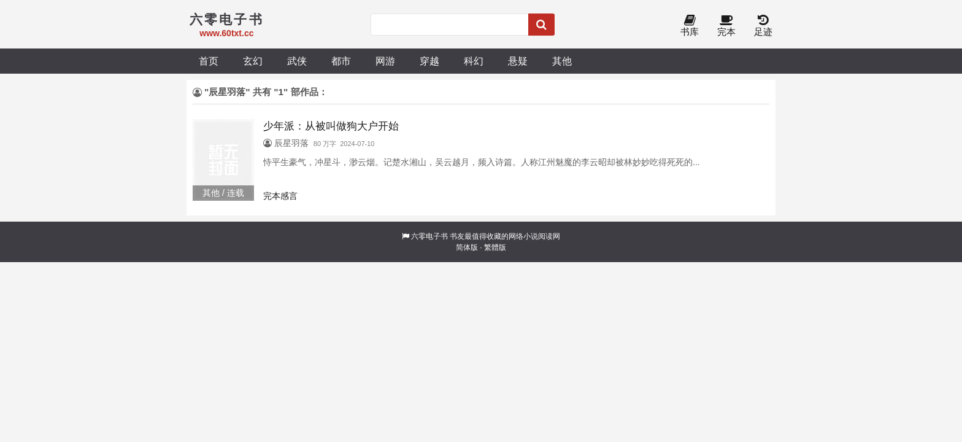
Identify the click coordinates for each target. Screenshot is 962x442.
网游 (385, 60)
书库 (689, 26)
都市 (341, 60)
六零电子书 (429, 236)
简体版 (467, 247)
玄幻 (253, 60)
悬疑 (518, 60)
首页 (208, 60)
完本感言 (280, 196)
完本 (726, 26)
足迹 (763, 26)
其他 (562, 60)
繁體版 (495, 247)
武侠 (297, 60)
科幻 (473, 60)
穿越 (429, 60)
